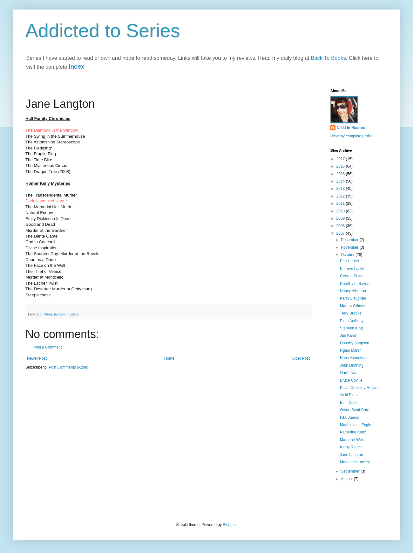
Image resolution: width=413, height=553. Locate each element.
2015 (341, 174)
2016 (341, 166)
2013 (341, 188)
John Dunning (351, 365)
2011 (341, 203)
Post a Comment (47, 347)
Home (169, 358)
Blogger (229, 524)
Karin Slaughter (353, 298)
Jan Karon (348, 335)
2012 (341, 196)
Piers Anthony (351, 321)
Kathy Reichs (351, 447)
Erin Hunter (349, 261)
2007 (341, 233)
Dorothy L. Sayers (355, 283)
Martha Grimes (352, 306)
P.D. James (349, 417)
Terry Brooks (350, 313)
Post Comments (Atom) (68, 367)
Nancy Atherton (353, 291)
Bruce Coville (351, 380)
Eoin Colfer (349, 402)
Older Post (301, 358)
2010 (341, 211)
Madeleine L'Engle (355, 425)
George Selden (353, 276)
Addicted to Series (102, 30)
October (348, 254)
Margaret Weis (352, 440)
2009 (341, 218)
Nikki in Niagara (351, 128)
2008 (341, 226)
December (350, 240)
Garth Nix (348, 372)
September (351, 471)
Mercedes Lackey (355, 462)
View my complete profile (351, 136)
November (350, 247)
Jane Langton (351, 455)
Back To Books (328, 58)
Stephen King (351, 328)
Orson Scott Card (354, 410)
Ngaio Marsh (351, 350)
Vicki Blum (349, 395)
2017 (341, 159)
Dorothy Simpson (354, 343)
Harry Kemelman (354, 358)
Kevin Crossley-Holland (360, 387)
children (46, 314)
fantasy (59, 314)
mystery (73, 314)
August (347, 479)
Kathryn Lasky (352, 268)
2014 (341, 181)
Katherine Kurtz (353, 432)
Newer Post (37, 358)
